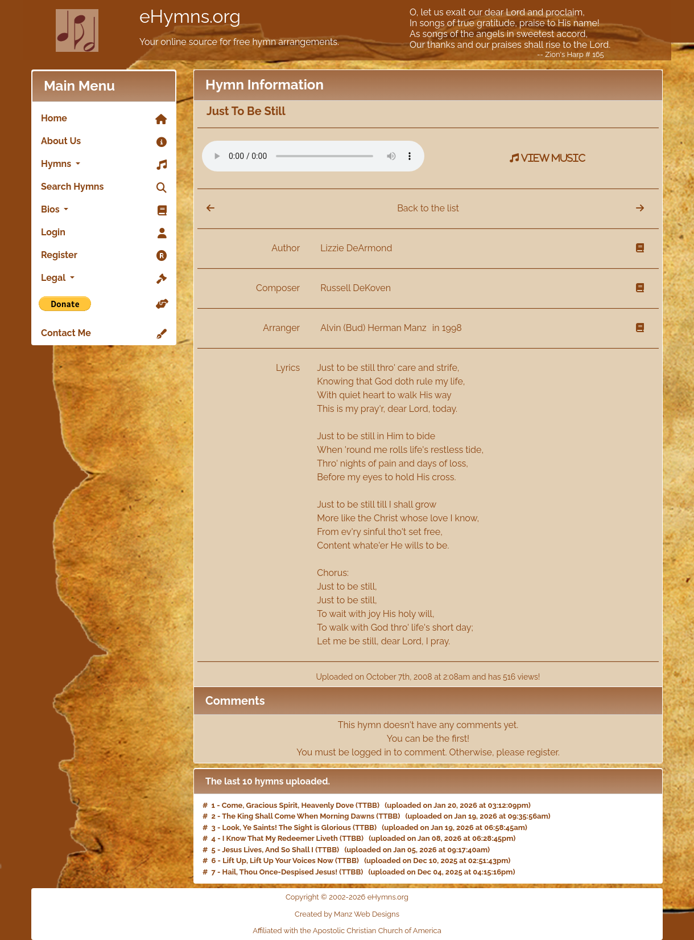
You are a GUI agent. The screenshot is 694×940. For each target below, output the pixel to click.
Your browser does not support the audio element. (313, 156)
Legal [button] (104, 278)
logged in (371, 752)
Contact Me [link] (104, 333)
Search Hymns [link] (104, 187)
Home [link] (104, 119)
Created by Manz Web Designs (347, 914)
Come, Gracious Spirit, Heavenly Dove (288, 805)
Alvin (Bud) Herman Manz (374, 327)
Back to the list (428, 208)
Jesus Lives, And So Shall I (267, 849)
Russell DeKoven (355, 288)
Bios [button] (104, 210)
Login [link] (104, 233)
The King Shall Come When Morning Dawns (298, 816)
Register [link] (104, 255)
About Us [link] (104, 141)
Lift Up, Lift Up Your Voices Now (277, 860)
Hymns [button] (104, 164)
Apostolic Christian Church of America (377, 930)
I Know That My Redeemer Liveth (280, 838)
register (542, 752)
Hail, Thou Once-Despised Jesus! (280, 872)
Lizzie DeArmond (356, 248)
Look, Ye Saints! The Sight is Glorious (286, 827)
